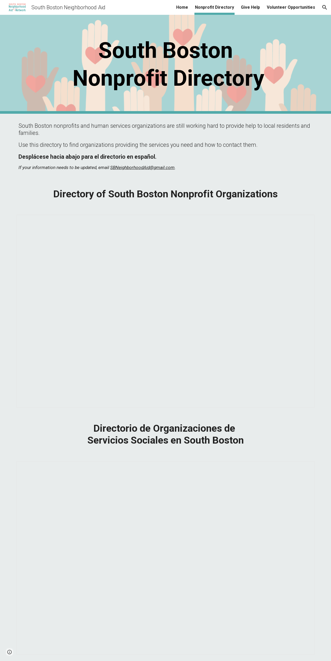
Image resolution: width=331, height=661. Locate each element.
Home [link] (182, 7)
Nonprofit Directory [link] (214, 7)
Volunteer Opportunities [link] (291, 7)
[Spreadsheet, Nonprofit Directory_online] (165, 558)
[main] (165, 64)
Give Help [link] (250, 7)
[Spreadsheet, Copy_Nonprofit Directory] (165, 311)
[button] (324, 7)
